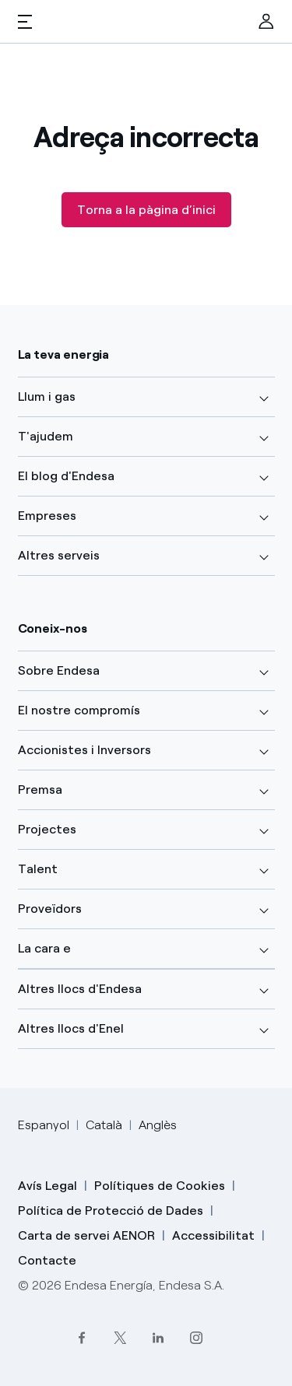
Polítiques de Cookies (159, 1185)
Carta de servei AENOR (86, 1235)
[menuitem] (266, 22)
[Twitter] (119, 1337)
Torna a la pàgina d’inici (146, 209)
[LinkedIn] (157, 1337)
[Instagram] (195, 1337)
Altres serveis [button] (59, 555)
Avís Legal (47, 1185)
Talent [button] (38, 868)
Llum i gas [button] (47, 396)
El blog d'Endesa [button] (66, 475)
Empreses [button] (47, 515)
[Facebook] (81, 1337)
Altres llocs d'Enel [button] (71, 1028)
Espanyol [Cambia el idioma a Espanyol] (43, 1125)
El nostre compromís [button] (79, 710)
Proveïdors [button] (50, 908)
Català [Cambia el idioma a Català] (104, 1125)
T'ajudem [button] (45, 436)
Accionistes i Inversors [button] (84, 749)
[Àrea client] (266, 22)
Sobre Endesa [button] (59, 670)
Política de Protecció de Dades (110, 1210)
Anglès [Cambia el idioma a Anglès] (158, 1125)
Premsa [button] (40, 789)
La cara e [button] (44, 948)
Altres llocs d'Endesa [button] (80, 988)
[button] (25, 22)
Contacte (47, 1260)
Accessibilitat (213, 1235)
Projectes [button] (47, 829)
